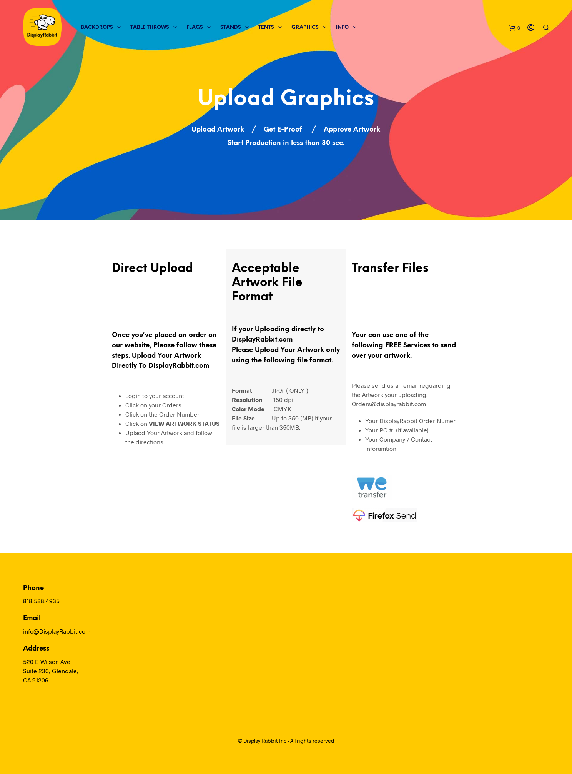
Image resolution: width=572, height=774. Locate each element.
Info (342, 27)
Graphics (305, 27)
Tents (266, 27)
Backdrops (97, 27)
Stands (230, 27)
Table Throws (149, 27)
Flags (194, 27)
